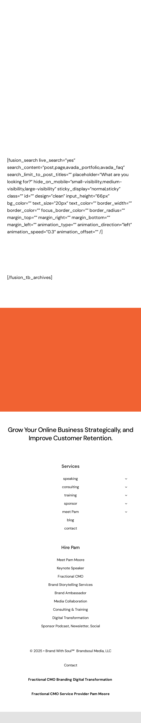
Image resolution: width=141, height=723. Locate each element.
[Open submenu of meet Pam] (126, 512)
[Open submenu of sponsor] (126, 504)
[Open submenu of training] (126, 495)
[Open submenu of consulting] (126, 487)
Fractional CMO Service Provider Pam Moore (71, 693)
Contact (70, 665)
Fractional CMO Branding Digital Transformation (70, 679)
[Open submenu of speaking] (126, 479)
